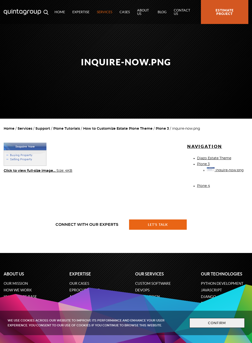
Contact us (182, 12)
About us (143, 12)
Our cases (79, 283)
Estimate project (225, 12)
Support (42, 128)
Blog (162, 12)
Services (104, 12)
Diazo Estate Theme (214, 158)
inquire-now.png (225, 170)
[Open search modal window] (46, 12)
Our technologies (221, 274)
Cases (125, 12)
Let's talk (158, 225)
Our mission (16, 283)
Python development (222, 283)
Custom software (153, 283)
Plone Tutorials (66, 128)
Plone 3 (162, 128)
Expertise (80, 12)
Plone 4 (203, 186)
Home (60, 12)
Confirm (217, 323)
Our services (149, 274)
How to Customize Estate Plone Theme (118, 128)
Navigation (204, 146)
